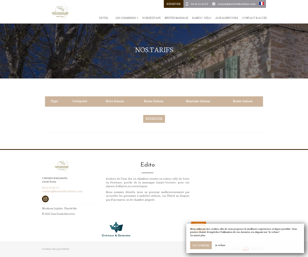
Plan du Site (70, 208)
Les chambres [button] (127, 18)
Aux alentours (226, 18)
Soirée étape (151, 18)
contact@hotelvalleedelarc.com (236, 4)
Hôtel (103, 18)
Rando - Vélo (201, 18)
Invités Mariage (176, 18)
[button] (261, 4)
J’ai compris (200, 245)
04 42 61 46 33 (199, 4)
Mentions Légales (52, 208)
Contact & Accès (254, 18)
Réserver (174, 4)
